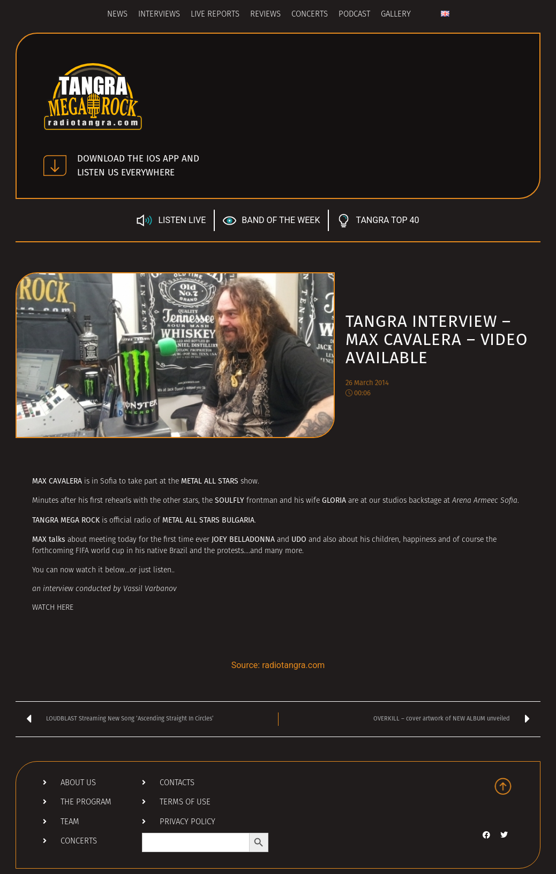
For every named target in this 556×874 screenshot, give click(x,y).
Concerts (309, 15)
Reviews (265, 15)
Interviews (159, 15)
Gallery (396, 15)
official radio (130, 521)
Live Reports (215, 15)
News (117, 15)
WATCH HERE (52, 608)
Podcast (354, 15)
